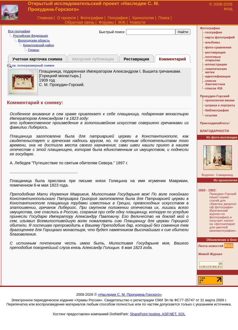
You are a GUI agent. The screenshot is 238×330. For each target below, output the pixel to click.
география (213, 32)
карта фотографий (220, 37)
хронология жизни (219, 100)
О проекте (66, 18)
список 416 (213, 88)
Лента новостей (210, 246)
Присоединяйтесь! (215, 123)
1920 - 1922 (206, 190)
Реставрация (136, 59)
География (118, 18)
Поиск (164, 18)
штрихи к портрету (220, 105)
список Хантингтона (215, 82)
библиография (217, 110)
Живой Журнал (210, 254)
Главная (45, 18)
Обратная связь (79, 22)
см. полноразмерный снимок (30, 65)
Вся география (19, 31)
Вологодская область (34, 40)
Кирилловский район (38, 45)
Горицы (33, 50)
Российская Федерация (30, 35)
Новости (138, 22)
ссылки (211, 115)
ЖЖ (122, 22)
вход (228, 8)
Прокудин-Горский (214, 96)
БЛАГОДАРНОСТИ (214, 131)
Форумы (106, 22)
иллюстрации (216, 64)
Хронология (143, 18)
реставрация (215, 52)
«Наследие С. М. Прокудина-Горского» (130, 294)
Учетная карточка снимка (37, 59)
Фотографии (91, 18)
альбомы (212, 42)
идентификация (217, 76)
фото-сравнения (218, 47)
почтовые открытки (213, 58)
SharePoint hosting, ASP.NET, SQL (157, 314)
